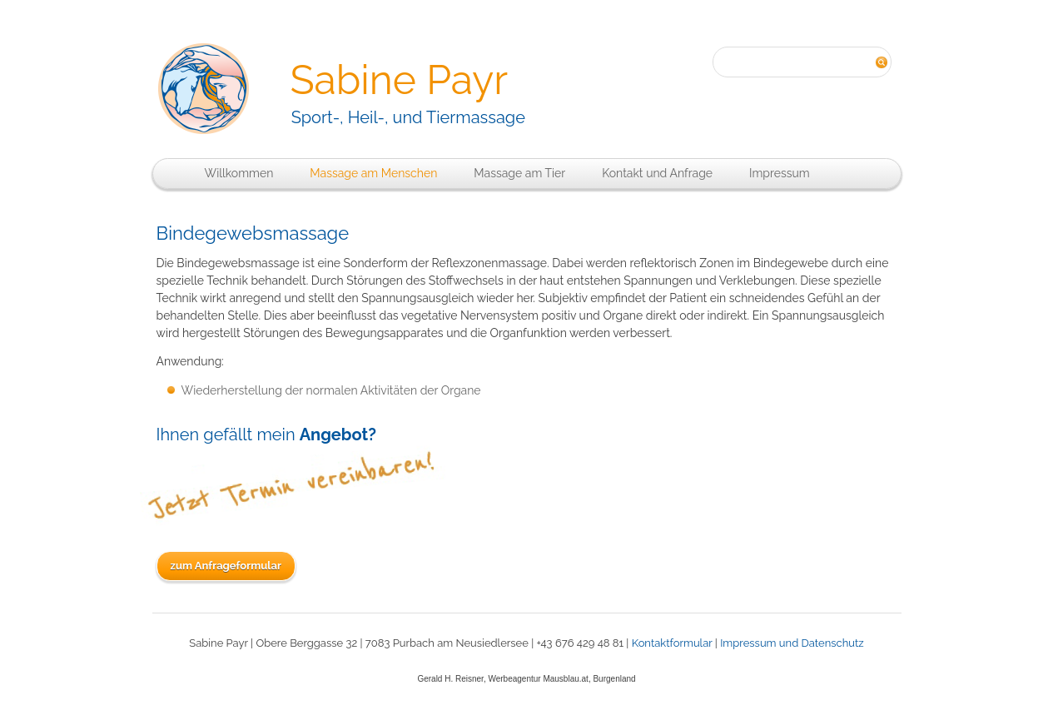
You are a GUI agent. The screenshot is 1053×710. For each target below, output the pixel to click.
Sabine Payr (399, 80)
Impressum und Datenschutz (792, 643)
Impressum (779, 173)
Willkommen (239, 173)
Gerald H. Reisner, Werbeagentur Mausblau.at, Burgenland (526, 678)
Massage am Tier (519, 173)
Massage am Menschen (373, 173)
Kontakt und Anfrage (657, 173)
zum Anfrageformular (226, 565)
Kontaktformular (672, 643)
